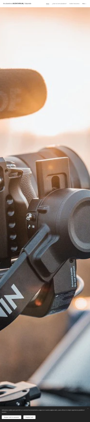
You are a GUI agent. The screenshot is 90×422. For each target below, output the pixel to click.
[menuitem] (47, 3)
